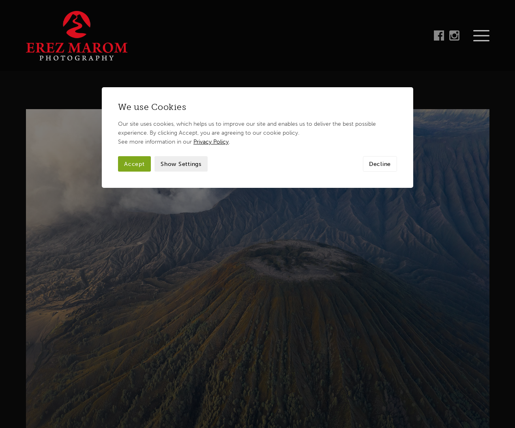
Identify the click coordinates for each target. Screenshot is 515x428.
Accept (134, 93)
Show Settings (181, 93)
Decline (380, 93)
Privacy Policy (211, 70)
